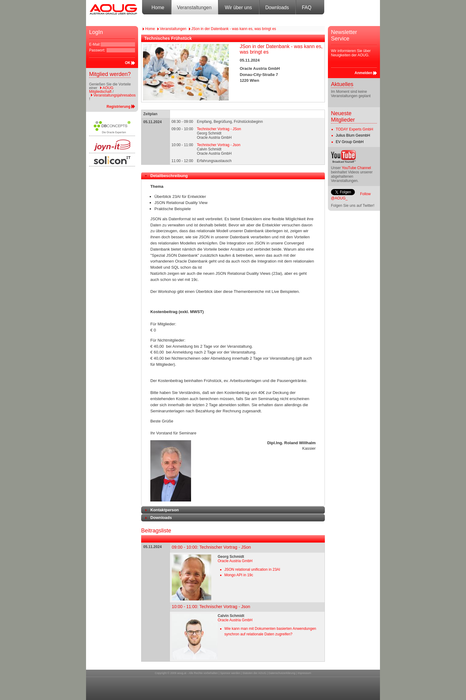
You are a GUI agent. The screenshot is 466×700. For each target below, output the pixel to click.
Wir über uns (238, 7)
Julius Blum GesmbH (353, 135)
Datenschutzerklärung (282, 673)
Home (158, 7)
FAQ (306, 7)
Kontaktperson (164, 510)
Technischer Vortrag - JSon (219, 129)
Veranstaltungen (194, 7)
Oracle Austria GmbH (235, 561)
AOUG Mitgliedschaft (101, 90)
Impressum (304, 673)
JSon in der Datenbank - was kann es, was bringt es (233, 29)
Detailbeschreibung (169, 175)
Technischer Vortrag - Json (218, 145)
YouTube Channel (356, 168)
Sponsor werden (230, 673)
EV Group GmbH (350, 142)
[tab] (233, 176)
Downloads (277, 7)
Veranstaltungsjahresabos (114, 95)
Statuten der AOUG (254, 673)
